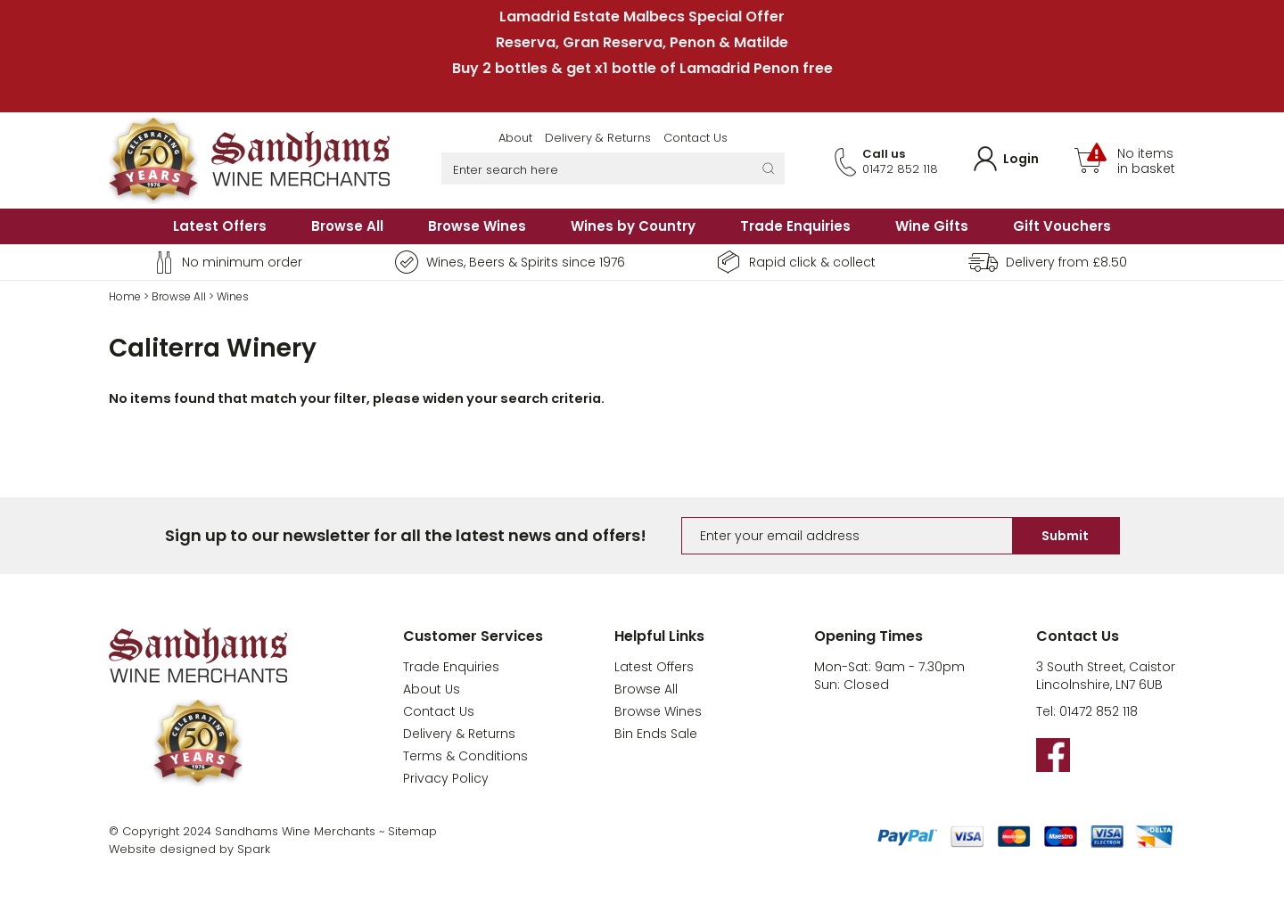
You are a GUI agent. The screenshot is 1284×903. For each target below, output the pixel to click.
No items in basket (1146, 161)
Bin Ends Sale (655, 734)
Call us (883, 153)
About (515, 137)
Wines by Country (633, 226)
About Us (431, 689)
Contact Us (695, 137)
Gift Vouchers (1062, 226)
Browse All (347, 226)
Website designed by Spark (189, 849)
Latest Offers (220, 226)
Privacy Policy (446, 778)
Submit (1065, 536)
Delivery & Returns (598, 137)
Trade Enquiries (795, 226)
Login (1021, 159)
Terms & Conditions (465, 756)
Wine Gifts (931, 226)
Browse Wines (477, 226)
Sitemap (412, 831)
